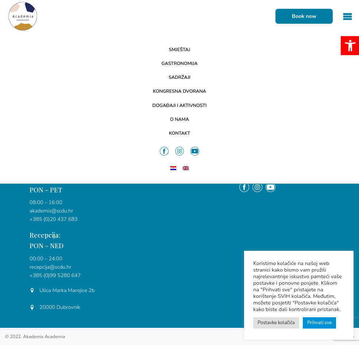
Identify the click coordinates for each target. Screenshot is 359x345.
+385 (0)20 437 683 (54, 219)
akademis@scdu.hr (51, 210)
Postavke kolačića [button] (276, 322)
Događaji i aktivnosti (180, 105)
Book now (304, 16)
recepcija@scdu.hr (51, 267)
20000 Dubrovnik (55, 307)
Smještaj (179, 49)
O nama (179, 119)
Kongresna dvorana (179, 91)
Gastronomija (180, 63)
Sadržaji (179, 77)
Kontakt (179, 133)
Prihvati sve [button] (319, 322)
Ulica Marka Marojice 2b (62, 290)
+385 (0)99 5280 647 (55, 275)
